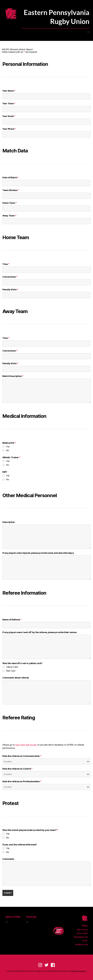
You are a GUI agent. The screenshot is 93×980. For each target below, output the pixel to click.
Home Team (9, 203)
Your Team (8, 103)
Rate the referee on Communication (21, 756)
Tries (5, 264)
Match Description (12, 376)
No (7, 450)
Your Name (9, 91)
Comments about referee (15, 678)
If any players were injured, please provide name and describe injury (38, 553)
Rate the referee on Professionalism (21, 781)
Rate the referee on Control (17, 769)
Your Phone (9, 129)
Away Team (9, 215)
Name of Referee (12, 619)
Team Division (10, 190)
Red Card (10, 671)
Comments (8, 859)
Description (8, 522)
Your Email (8, 116)
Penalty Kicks (10, 289)
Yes (8, 446)
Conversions (9, 277)
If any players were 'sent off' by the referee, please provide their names (39, 632)
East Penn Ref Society (26, 745)
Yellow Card (12, 667)
